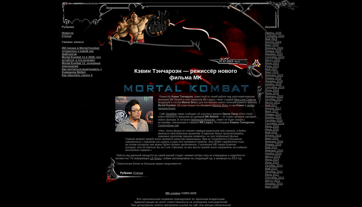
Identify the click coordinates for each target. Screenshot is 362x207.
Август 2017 (272, 102)
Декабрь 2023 (274, 54)
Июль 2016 (272, 126)
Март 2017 (272, 111)
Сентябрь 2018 (274, 87)
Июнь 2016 (272, 129)
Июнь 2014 (272, 162)
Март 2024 (272, 44)
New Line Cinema (245, 99)
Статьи (66, 35)
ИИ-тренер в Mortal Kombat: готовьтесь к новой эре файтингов (81, 51)
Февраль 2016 (274, 141)
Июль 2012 (272, 174)
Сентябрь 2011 (274, 177)
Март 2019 (272, 72)
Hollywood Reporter (203, 119)
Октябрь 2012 (274, 171)
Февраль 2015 (274, 150)
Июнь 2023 (272, 66)
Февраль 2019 (274, 75)
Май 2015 (271, 147)
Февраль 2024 (274, 47)
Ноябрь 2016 (273, 117)
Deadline (171, 113)
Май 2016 (271, 132)
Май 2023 (271, 69)
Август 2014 (272, 156)
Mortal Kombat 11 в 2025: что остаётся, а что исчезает (81, 59)
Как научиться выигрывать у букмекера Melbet (82, 71)
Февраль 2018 (274, 96)
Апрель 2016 (273, 135)
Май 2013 (271, 168)
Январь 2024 (273, 51)
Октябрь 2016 (274, 120)
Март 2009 (272, 186)
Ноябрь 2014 (273, 153)
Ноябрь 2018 (273, 84)
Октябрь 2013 (274, 165)
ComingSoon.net (168, 125)
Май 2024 (271, 38)
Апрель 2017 (273, 108)
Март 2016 (272, 138)
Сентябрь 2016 (274, 123)
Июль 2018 (272, 90)
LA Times (155, 158)
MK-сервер (173, 193)
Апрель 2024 (273, 41)
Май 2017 (271, 105)
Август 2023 (272, 60)
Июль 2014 (272, 159)
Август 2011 (272, 180)
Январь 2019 (273, 78)
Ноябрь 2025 (273, 32)
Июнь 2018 (272, 93)
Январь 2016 (273, 144)
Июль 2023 (272, 63)
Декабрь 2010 (274, 183)
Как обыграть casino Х (77, 75)
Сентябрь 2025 (274, 35)
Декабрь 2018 (274, 81)
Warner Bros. (220, 105)
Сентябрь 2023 (274, 57)
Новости (68, 32)
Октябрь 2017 (274, 99)
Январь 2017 (273, 114)
